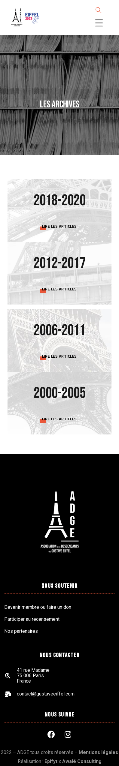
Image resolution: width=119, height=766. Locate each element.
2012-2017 (60, 263)
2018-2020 (60, 201)
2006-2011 (60, 331)
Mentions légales (98, 752)
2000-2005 (60, 393)
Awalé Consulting (82, 761)
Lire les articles (59, 226)
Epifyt (50, 761)
